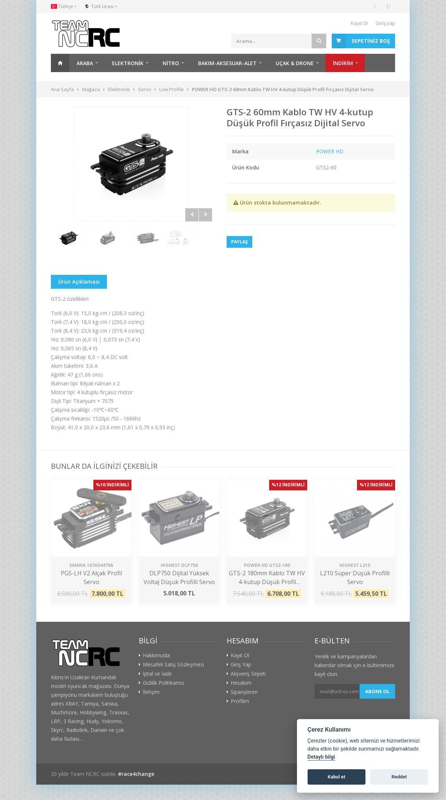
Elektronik (128, 63)
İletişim (151, 692)
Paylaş (239, 242)
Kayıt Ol (359, 23)
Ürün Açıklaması (79, 281)
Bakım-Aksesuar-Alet (227, 63)
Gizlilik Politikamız (163, 683)
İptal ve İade (157, 673)
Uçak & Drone (295, 63)
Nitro (171, 63)
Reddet (399, 777)
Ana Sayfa (60, 63)
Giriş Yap (241, 664)
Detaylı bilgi (321, 757)
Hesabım (241, 683)
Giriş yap (385, 23)
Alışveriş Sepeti (248, 673)
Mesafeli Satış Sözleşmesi (173, 664)
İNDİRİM (343, 63)
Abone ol (377, 691)
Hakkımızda (156, 655)
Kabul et (336, 777)
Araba (85, 63)
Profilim (240, 701)
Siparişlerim (244, 692)
